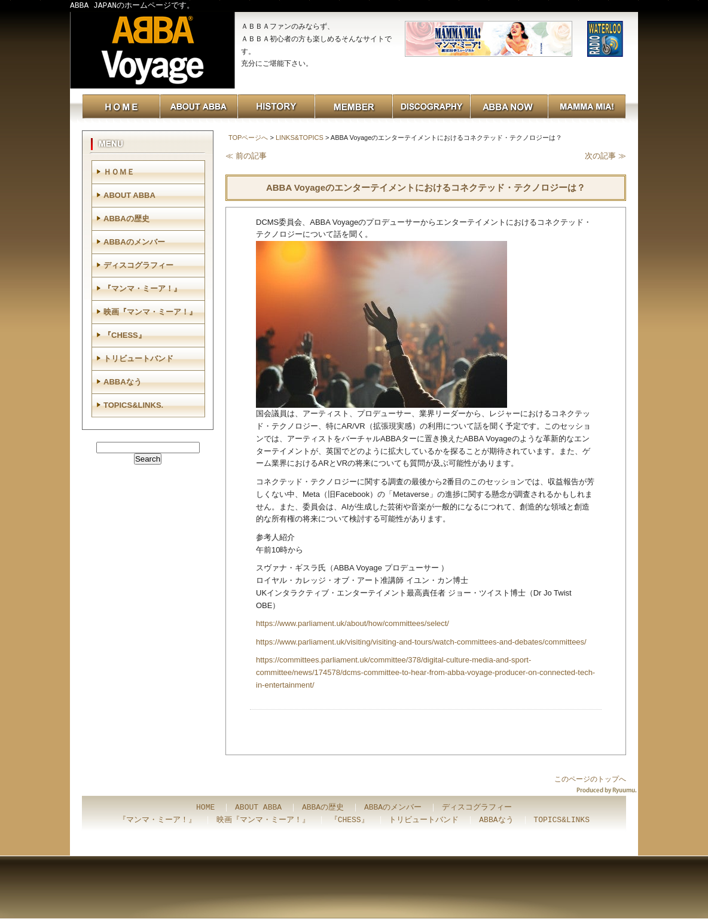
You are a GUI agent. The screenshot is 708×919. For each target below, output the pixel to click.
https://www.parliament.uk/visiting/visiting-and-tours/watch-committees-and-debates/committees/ (421, 641)
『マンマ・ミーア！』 (142, 288)
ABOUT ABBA (129, 195)
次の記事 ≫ (605, 155)
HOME (205, 807)
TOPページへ (248, 137)
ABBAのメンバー (134, 241)
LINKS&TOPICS (300, 137)
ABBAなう (122, 381)
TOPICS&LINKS (561, 820)
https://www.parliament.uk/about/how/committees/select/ (352, 623)
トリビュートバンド (138, 358)
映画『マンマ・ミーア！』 (150, 311)
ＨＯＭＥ (119, 171)
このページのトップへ (590, 779)
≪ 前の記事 (246, 155)
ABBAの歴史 (126, 218)
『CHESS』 (124, 335)
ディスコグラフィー (138, 265)
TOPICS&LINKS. (133, 405)
